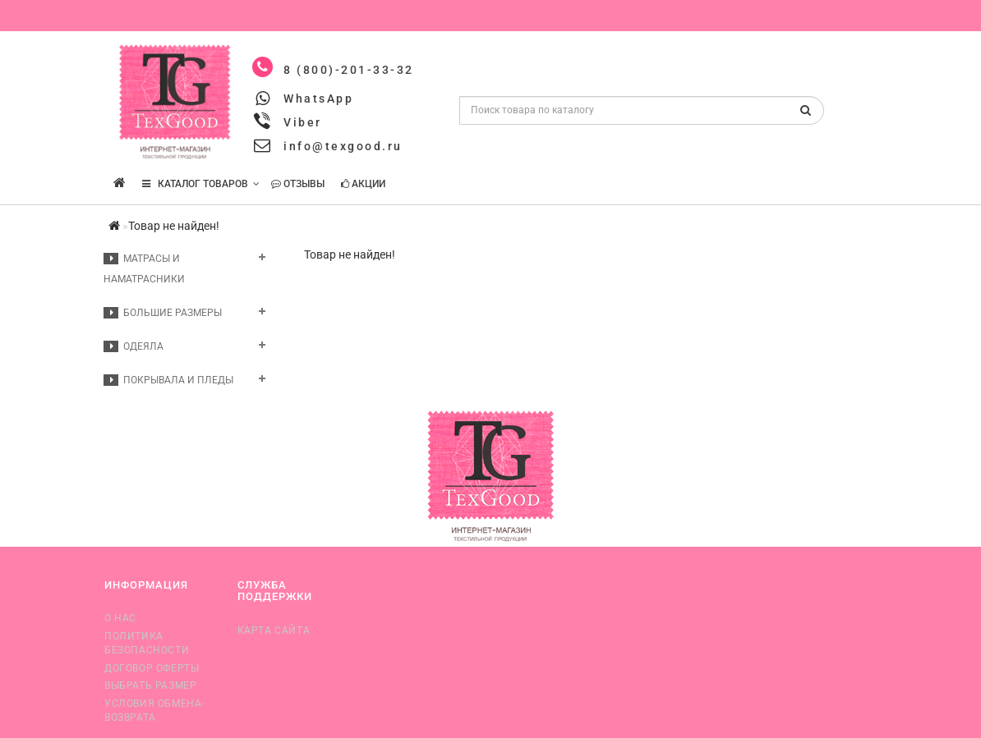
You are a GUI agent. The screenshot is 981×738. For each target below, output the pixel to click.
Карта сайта (274, 630)
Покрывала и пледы (168, 380)
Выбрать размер (150, 685)
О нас (120, 618)
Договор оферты (151, 668)
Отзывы (298, 184)
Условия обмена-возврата (154, 710)
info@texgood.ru (343, 146)
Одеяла (134, 346)
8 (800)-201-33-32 (348, 69)
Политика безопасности (146, 643)
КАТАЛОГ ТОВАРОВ (201, 184)
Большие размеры (163, 313)
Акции (363, 184)
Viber (302, 122)
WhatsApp (318, 98)
